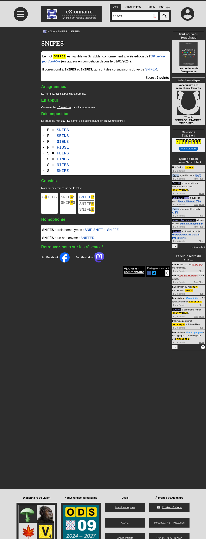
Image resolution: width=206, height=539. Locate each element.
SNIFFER (87, 241)
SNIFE (63, 171)
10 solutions (64, 107)
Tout (196, 178)
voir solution (188, 148)
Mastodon (178, 522)
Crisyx (176, 175)
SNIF (88, 233)
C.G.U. (125, 522)
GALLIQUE (179, 323)
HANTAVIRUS (180, 189)
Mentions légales (125, 507)
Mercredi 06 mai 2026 (189, 201)
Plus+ (201, 178)
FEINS (63, 154)
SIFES (49, 198)
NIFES (63, 165)
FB (168, 522)
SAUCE (189, 289)
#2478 (198, 175)
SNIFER (62, 31)
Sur (55, 261)
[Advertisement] (20, 61)
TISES (189, 167)
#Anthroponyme (194, 331)
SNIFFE (113, 233)
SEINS (63, 136)
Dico (52, 31)
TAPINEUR (195, 300)
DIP (195, 286)
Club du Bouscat (181, 197)
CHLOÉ (197, 264)
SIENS (63, 142)
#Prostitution (192, 297)
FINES (63, 160)
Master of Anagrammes (184, 219)
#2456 (175, 212)
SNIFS (63, 131)
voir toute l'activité (198, 247)
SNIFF (98, 233)
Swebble (177, 183)
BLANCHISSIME (188, 275)
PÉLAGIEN (183, 337)
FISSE (63, 148)
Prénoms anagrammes (192, 223)
